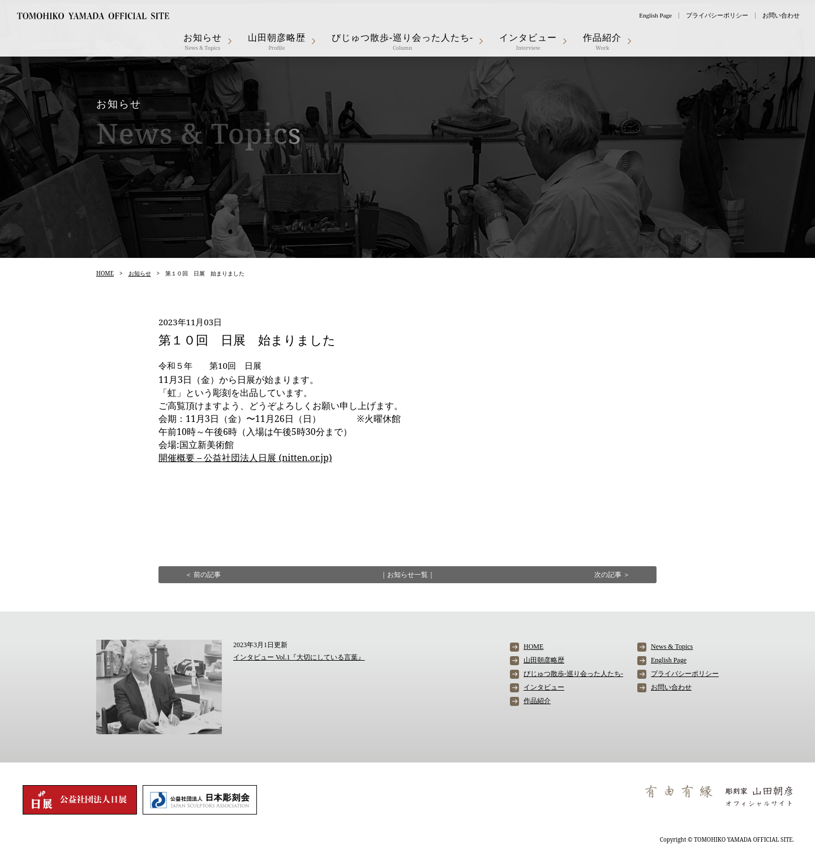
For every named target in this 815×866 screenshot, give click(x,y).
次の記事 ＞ (612, 574)
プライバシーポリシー (717, 15)
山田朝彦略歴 (277, 41)
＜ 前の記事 (203, 574)
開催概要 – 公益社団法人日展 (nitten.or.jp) (245, 457)
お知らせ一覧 (407, 574)
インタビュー (528, 41)
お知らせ (202, 41)
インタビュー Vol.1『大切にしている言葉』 (298, 657)
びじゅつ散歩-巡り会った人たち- (402, 41)
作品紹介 (602, 41)
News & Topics (672, 646)
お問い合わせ (781, 15)
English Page (655, 15)
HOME (105, 273)
